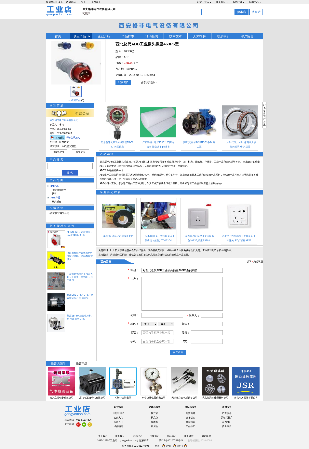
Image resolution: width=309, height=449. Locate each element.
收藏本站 (71, 2)
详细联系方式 (73, 137)
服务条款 (189, 436)
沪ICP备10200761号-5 (171, 440)
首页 (58, 36)
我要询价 (123, 82)
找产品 (154, 413)
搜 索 (70, 172)
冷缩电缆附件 (58, 190)
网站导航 (206, 436)
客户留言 (247, 36)
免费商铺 (190, 413)
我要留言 (80, 151)
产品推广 (190, 426)
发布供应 (190, 417)
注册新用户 (118, 413)
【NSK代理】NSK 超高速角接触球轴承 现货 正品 (240, 144)
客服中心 (255, 2)
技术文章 (175, 36)
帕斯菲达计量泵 (123, 397)
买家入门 (118, 422)
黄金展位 (227, 426)
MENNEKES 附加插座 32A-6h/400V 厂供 (79, 234)
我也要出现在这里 (264, 115)
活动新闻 (151, 36)
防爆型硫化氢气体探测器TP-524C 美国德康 (117, 144)
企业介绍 (104, 36)
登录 (83, 2)
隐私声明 (171, 436)
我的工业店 (204, 2)
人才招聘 (199, 36)
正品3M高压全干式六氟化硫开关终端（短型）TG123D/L (158, 238)
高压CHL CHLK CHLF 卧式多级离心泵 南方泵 (80, 296)
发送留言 (178, 352)
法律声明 (154, 436)
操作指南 (118, 426)
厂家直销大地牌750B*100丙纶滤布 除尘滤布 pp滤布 (158, 144)
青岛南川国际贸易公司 (246, 397)
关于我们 (103, 436)
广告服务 (227, 413)
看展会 (154, 426)
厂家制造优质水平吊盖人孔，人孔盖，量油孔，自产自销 (80, 277)
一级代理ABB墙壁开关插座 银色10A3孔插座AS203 (198, 238)
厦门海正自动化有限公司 (92, 397)
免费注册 (96, 2)
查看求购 (190, 422)
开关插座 (55, 201)
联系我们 (223, 36)
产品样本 (128, 36)
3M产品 (54, 186)
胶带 (53, 193)
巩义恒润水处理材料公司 (215, 397)
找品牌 (154, 417)
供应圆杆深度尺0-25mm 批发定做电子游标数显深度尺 (80, 256)
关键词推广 (227, 417)
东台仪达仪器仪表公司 (154, 397)
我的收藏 (238, 2)
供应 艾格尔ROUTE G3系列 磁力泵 (199, 144)
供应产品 (79, 36)
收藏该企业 (58, 151)
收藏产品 (76, 100)
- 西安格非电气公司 (59, 213)
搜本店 (241, 12)
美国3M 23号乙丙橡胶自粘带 (118, 236)
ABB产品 (55, 197)
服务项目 (222, 2)
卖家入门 (118, 417)
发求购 (154, 422)
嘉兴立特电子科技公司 (61, 397)
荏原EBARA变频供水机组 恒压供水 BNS (79, 317)
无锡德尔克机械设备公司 (184, 397)
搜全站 (256, 12)
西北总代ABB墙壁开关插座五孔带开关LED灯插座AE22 (238, 238)
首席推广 (227, 422)
